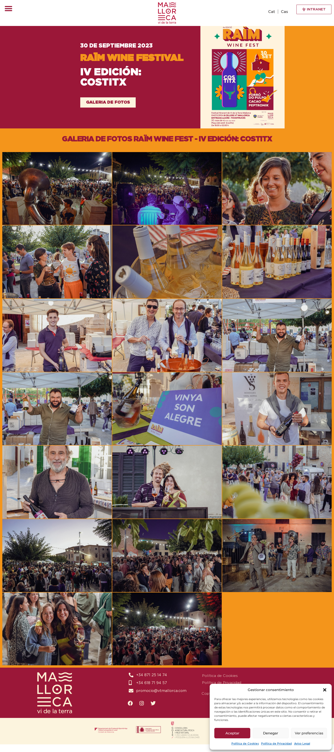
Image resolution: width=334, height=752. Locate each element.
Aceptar (232, 733)
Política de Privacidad (276, 743)
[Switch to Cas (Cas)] (284, 12)
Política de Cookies (245, 743)
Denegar (270, 733)
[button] (324, 690)
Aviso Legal (302, 743)
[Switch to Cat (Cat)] (272, 12)
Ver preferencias (309, 733)
